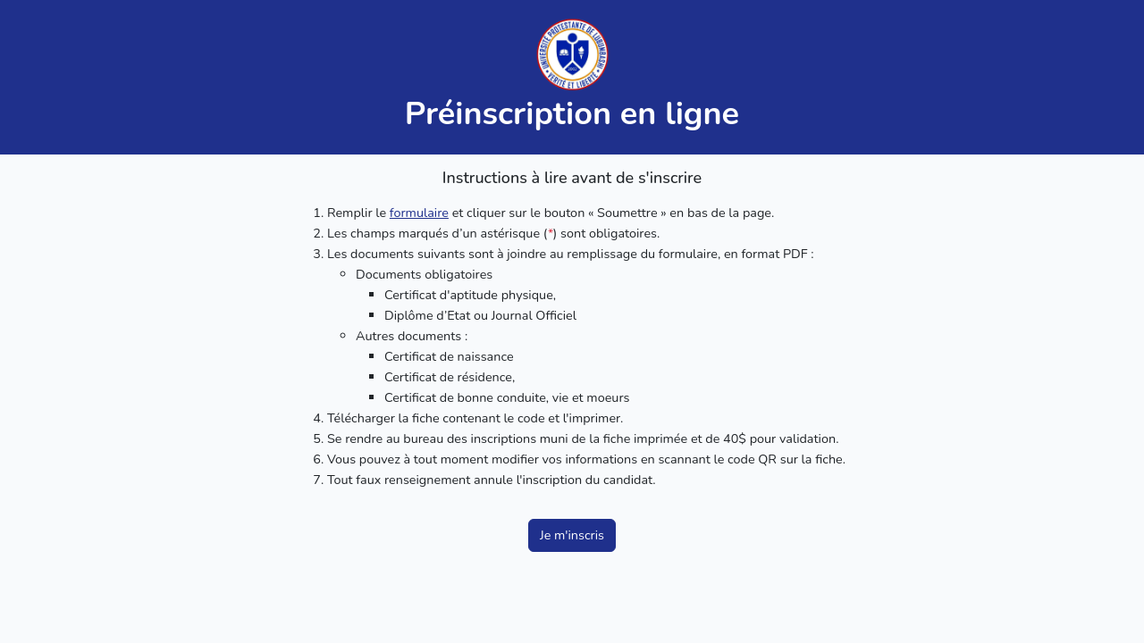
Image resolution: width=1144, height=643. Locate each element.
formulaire (419, 212)
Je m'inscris (572, 535)
